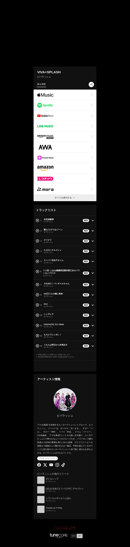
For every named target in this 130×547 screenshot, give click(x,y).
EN (73, 536)
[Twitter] (45, 466)
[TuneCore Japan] (59, 537)
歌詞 (86, 220)
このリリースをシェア (65, 528)
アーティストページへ (47, 458)
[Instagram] (57, 466)
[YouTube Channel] (51, 465)
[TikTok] (63, 466)
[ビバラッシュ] (65, 399)
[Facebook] (39, 466)
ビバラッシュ (44, 76)
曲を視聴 (41, 84)
